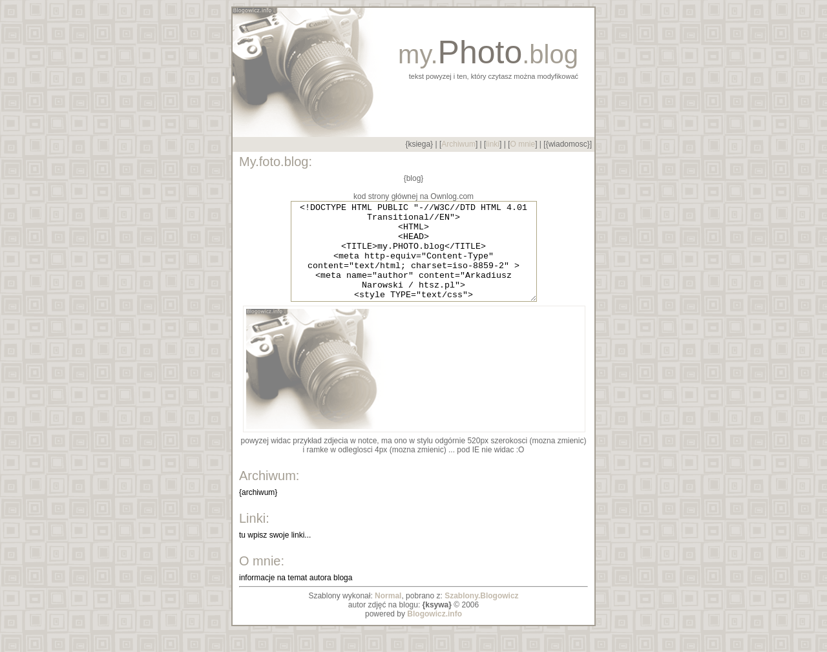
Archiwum (458, 144)
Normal (388, 615)
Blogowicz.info (434, 633)
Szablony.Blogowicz (481, 615)
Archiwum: (269, 495)
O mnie (522, 144)
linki (492, 144)
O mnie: (261, 580)
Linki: (254, 538)
